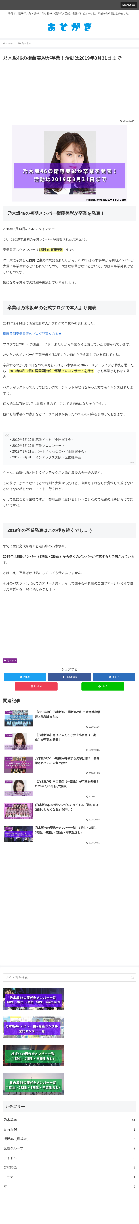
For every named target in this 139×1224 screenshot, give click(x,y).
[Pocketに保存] (36, 686)
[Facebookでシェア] (69, 677)
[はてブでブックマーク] (114, 677)
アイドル (69, 1088)
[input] (69, 908)
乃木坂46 (10, 660)
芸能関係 (69, 1098)
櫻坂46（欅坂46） (69, 1069)
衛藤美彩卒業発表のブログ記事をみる (32, 334)
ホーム (69, 1212)
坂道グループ (69, 1079)
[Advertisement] (69, 89)
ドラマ (69, 1107)
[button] (132, 908)
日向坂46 (69, 1060)
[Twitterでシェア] (25, 677)
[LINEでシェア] (102, 686)
